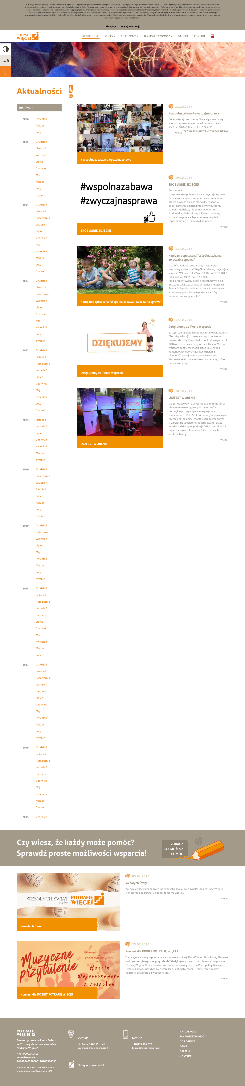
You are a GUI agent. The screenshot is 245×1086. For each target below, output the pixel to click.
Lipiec (39, 161)
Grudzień (41, 141)
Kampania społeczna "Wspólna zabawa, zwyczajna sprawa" (121, 302)
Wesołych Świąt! (32, 926)
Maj (38, 175)
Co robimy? (128, 36)
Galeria (183, 36)
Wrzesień (41, 155)
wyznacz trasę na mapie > (93, 1048)
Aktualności (91, 36)
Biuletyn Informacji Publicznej (212, 36)
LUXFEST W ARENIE (94, 444)
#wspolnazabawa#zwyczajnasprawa (106, 160)
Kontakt (199, 36)
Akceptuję (110, 26)
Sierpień (41, 489)
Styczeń (40, 195)
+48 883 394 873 (142, 1044)
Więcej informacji (130, 26)
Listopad (41, 148)
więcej (179, 132)
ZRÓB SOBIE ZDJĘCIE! (96, 231)
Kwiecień (41, 119)
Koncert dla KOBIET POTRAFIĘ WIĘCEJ (47, 994)
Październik (43, 218)
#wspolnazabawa (218, 130)
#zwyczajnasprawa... (195, 130)
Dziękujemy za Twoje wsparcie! (103, 373)
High (5, 49)
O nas (109, 36)
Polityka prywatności (87, 1065)
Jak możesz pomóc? (157, 36)
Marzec (40, 125)
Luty (38, 132)
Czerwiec (41, 168)
